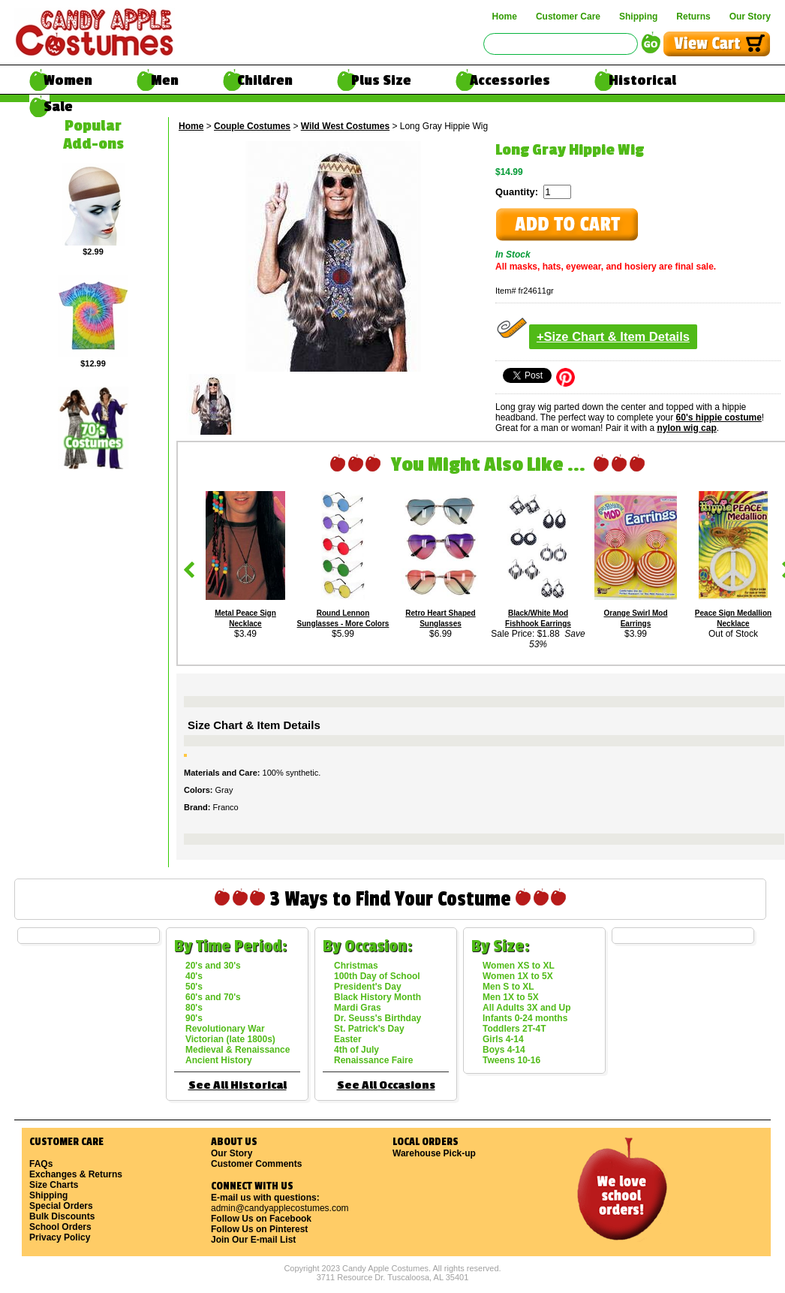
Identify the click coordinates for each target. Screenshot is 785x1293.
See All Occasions (386, 1085)
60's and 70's (213, 997)
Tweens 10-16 (511, 1060)
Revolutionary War (225, 1028)
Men (165, 80)
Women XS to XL (519, 965)
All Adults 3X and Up (527, 1007)
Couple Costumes (252, 126)
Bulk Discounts (62, 1216)
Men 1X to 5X (511, 997)
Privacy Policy (59, 1237)
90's (194, 1018)
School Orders (60, 1227)
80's (194, 1007)
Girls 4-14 (503, 1039)
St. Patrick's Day (369, 1028)
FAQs (41, 1164)
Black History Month (377, 997)
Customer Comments (256, 1164)
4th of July (356, 1049)
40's (194, 976)
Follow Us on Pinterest (259, 1229)
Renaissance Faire (373, 1060)
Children (265, 80)
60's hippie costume (719, 417)
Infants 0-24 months (525, 1018)
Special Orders (61, 1206)
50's (194, 986)
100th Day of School (377, 976)
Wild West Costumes (345, 126)
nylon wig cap (686, 428)
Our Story (750, 16)
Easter (348, 1039)
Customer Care (568, 16)
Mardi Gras (357, 1007)
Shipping (638, 16)
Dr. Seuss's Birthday (377, 1018)
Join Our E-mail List (253, 1239)
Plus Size (381, 80)
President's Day (368, 986)
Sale (58, 106)
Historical (642, 80)
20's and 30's (213, 965)
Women (68, 80)
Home (504, 16)
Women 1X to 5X (518, 976)
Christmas (356, 965)
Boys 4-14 (504, 1049)
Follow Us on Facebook (261, 1218)
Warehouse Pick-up (434, 1153)
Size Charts (53, 1185)
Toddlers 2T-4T (514, 1028)
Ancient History (218, 1060)
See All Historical (237, 1085)
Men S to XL (508, 986)
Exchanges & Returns (75, 1174)
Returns (693, 16)
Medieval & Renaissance (237, 1049)
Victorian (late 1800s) (230, 1039)
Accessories (510, 80)
